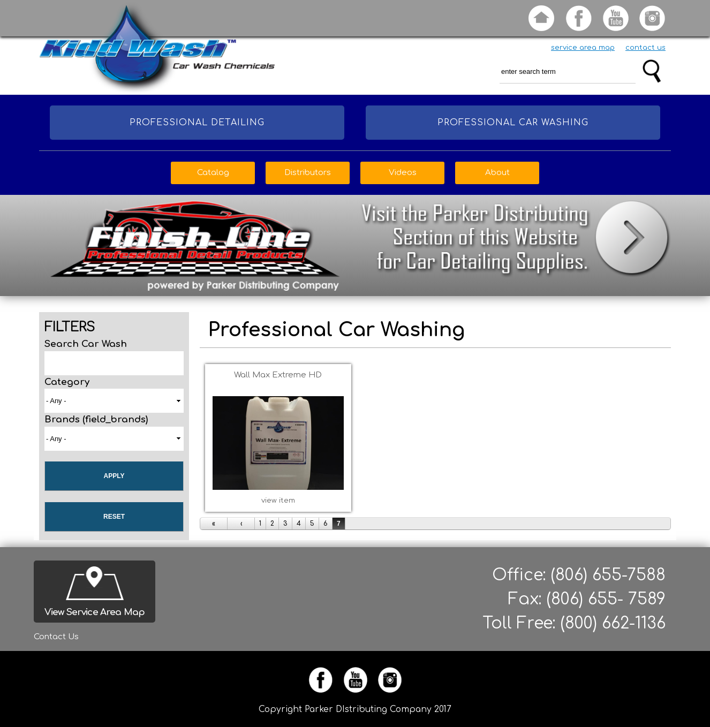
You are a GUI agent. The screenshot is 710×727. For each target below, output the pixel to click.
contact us (645, 47)
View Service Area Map (94, 612)
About (497, 172)
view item (278, 500)
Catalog (213, 172)
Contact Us (56, 636)
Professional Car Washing (512, 122)
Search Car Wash (85, 344)
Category (66, 382)
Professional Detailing (197, 122)
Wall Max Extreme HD (278, 375)
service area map (583, 47)
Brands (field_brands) (96, 419)
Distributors (307, 172)
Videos (403, 172)
